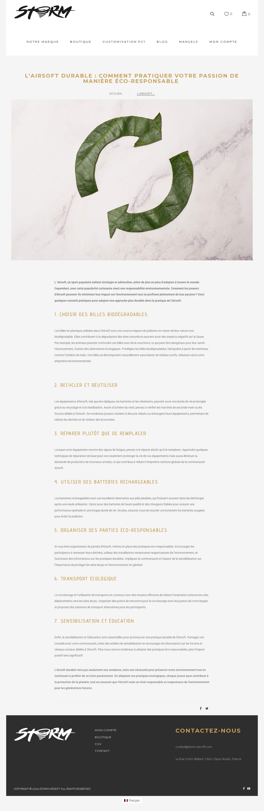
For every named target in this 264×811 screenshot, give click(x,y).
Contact (102, 750)
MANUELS (188, 41)
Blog (162, 41)
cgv (98, 744)
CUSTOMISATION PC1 (124, 41)
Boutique (81, 41)
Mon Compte (223, 41)
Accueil (116, 93)
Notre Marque (43, 41)
